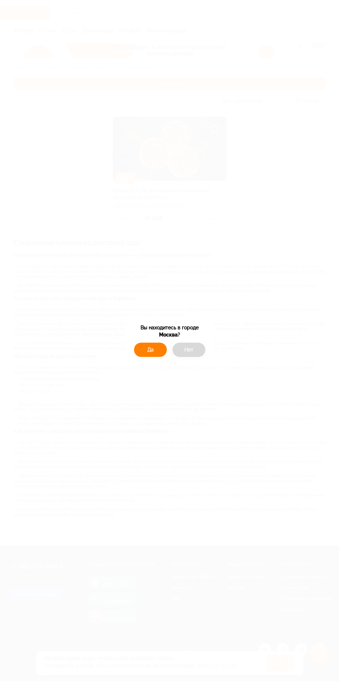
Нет (188, 350)
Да (150, 350)
